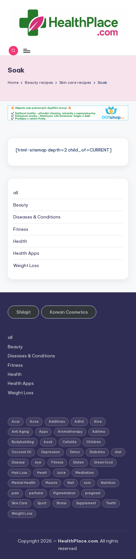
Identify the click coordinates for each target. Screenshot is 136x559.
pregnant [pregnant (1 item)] (93, 493)
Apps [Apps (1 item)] (43, 432)
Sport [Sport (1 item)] (41, 503)
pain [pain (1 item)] (15, 493)
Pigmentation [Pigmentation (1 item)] (64, 493)
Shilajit (23, 312)
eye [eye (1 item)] (38, 462)
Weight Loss (26, 265)
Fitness (20, 229)
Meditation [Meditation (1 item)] (84, 473)
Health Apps (26, 253)
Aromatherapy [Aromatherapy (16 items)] (70, 432)
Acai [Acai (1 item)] (16, 421)
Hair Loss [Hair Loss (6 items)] (19, 473)
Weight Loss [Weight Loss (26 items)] (22, 513)
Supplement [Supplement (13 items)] (86, 503)
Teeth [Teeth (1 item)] (111, 503)
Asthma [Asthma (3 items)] (98, 432)
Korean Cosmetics (69, 312)
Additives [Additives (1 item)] (57, 421)
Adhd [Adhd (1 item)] (79, 421)
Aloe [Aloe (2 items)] (98, 421)
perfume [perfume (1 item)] (36, 493)
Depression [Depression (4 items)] (50, 452)
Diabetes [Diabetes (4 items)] (97, 452)
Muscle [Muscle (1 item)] (51, 483)
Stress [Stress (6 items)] (61, 503)
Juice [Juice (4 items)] (61, 473)
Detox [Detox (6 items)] (75, 452)
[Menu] (26, 50)
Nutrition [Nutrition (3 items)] (108, 483)
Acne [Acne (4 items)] (34, 421)
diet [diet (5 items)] (118, 452)
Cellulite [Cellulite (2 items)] (70, 442)
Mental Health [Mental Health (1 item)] (23, 483)
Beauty (20, 205)
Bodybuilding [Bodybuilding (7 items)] (23, 442)
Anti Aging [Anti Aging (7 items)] (20, 432)
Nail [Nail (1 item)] (70, 483)
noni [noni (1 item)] (87, 483)
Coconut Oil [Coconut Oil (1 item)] (21, 452)
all (15, 193)
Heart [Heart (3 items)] (42, 473)
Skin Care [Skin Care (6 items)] (19, 503)
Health (20, 241)
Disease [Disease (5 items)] (18, 462)
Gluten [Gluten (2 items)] (78, 462)
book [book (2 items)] (48, 442)
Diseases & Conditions (37, 217)
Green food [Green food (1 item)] (103, 462)
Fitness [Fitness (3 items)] (57, 462)
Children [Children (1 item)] (93, 442)
